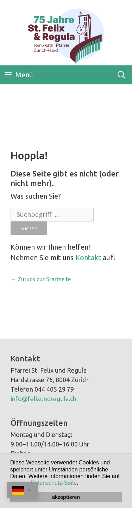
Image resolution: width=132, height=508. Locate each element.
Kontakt (88, 257)
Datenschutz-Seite (54, 483)
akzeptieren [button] (66, 497)
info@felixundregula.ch (43, 398)
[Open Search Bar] (121, 74)
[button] (81, 484)
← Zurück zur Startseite (41, 279)
